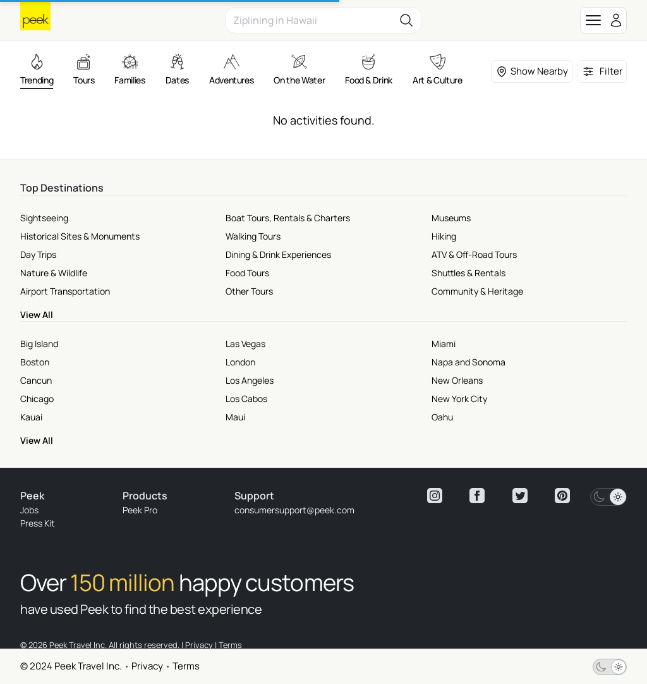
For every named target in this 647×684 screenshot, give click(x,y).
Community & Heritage (477, 291)
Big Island (39, 344)
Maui (235, 417)
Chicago (37, 399)
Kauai (31, 417)
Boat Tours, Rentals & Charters (288, 218)
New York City (459, 399)
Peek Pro (140, 510)
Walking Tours (253, 236)
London (240, 362)
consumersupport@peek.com (294, 510)
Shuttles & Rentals (468, 273)
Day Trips (38, 254)
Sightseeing (44, 218)
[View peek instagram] (434, 495)
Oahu (442, 417)
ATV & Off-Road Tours (474, 254)
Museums (451, 218)
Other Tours (249, 291)
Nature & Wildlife (53, 273)
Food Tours (247, 273)
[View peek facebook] (477, 495)
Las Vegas (245, 344)
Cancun (36, 380)
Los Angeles (250, 380)
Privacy (147, 666)
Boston (34, 362)
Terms (186, 666)
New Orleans (457, 380)
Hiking (444, 236)
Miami (444, 344)
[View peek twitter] (520, 495)
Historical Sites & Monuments (80, 236)
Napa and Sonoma (468, 362)
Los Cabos (246, 399)
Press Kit (37, 523)
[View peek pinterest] (562, 495)
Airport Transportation (65, 291)
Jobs (29, 510)
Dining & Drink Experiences (278, 254)
